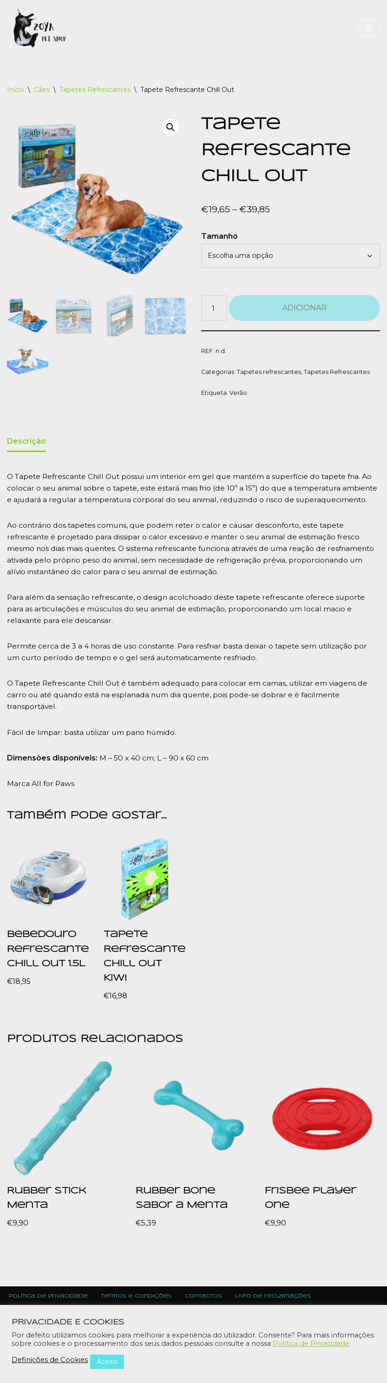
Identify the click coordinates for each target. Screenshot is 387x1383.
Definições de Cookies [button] (50, 1360)
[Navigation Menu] (369, 28)
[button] (170, 127)
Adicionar (305, 309)
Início (15, 89)
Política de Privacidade (311, 1343)
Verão (238, 395)
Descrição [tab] (26, 443)
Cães (42, 89)
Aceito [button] (107, 1361)
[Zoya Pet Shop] (39, 28)
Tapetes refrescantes (269, 373)
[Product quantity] (214, 310)
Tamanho (219, 236)
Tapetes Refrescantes (95, 89)
